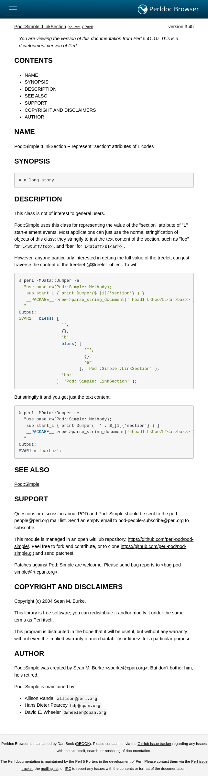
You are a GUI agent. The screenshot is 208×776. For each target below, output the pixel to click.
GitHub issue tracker (154, 744)
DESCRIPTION (40, 89)
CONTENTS (33, 60)
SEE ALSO (36, 95)
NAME (31, 75)
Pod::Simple (26, 484)
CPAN (87, 27)
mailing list (50, 768)
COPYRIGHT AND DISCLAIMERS (60, 110)
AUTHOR (34, 117)
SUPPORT (36, 103)
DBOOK (83, 744)
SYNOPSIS (37, 82)
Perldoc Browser (168, 9)
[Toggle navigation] (13, 9)
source (74, 27)
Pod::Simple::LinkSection (40, 26)
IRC (68, 768)
